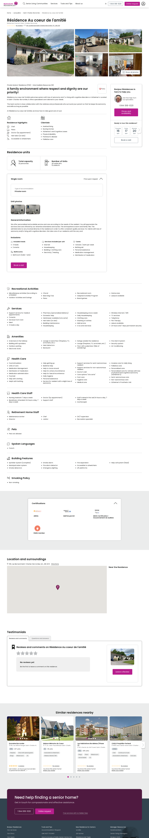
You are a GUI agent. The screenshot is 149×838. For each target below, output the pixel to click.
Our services (12, 830)
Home (9, 13)
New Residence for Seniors (86, 827)
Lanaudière (17, 13)
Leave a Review (122, 672)
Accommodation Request (51, 830)
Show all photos (132, 72)
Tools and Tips (66, 3)
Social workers (115, 830)
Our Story (10, 834)
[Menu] (10, 4)
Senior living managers (118, 834)
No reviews (19, 25)
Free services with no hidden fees (75, 813)
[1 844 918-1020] (115, 4)
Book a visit (19, 265)
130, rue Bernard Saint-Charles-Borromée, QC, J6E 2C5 (43, 25)
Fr (106, 4)
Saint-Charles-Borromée (31, 13)
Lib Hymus (79, 834)
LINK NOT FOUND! (48, 834)
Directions (55, 564)
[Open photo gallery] (18, 209)
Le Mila (78, 830)
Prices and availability (126, 112)
